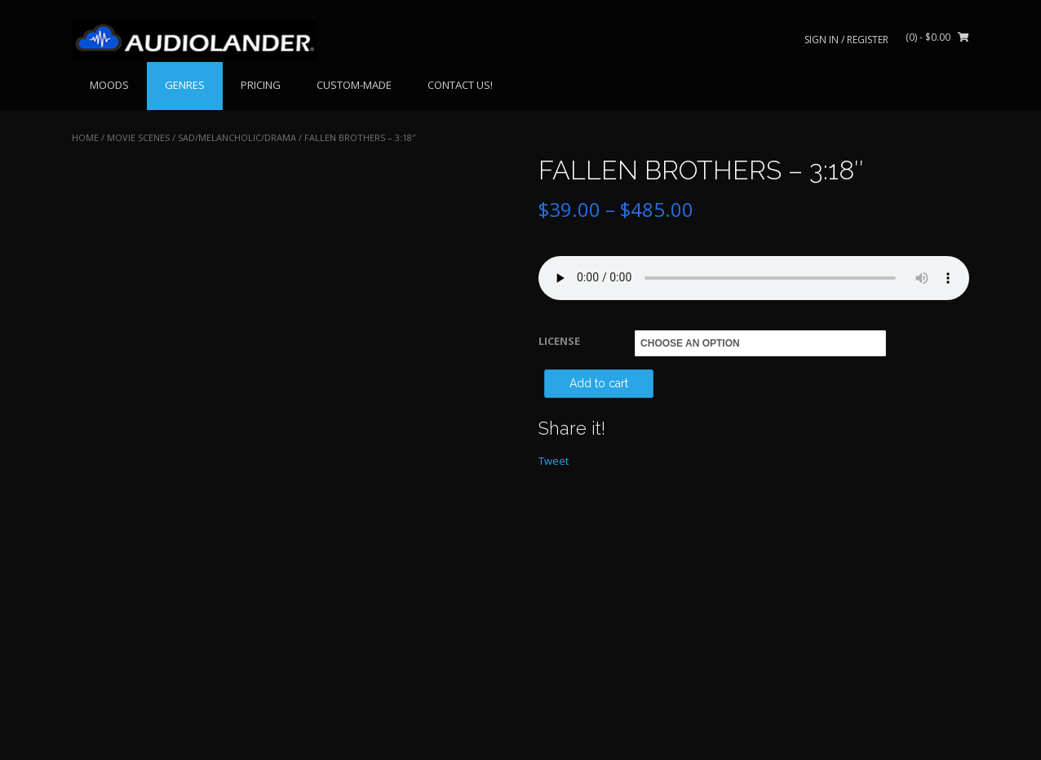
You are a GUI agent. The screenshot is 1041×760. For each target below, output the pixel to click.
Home (85, 137)
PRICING (261, 84)
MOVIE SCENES (138, 137)
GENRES (185, 84)
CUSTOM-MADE (354, 84)
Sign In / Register (846, 39)
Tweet (553, 460)
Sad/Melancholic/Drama (237, 137)
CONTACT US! (460, 84)
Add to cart (598, 383)
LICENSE (559, 341)
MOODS (109, 84)
